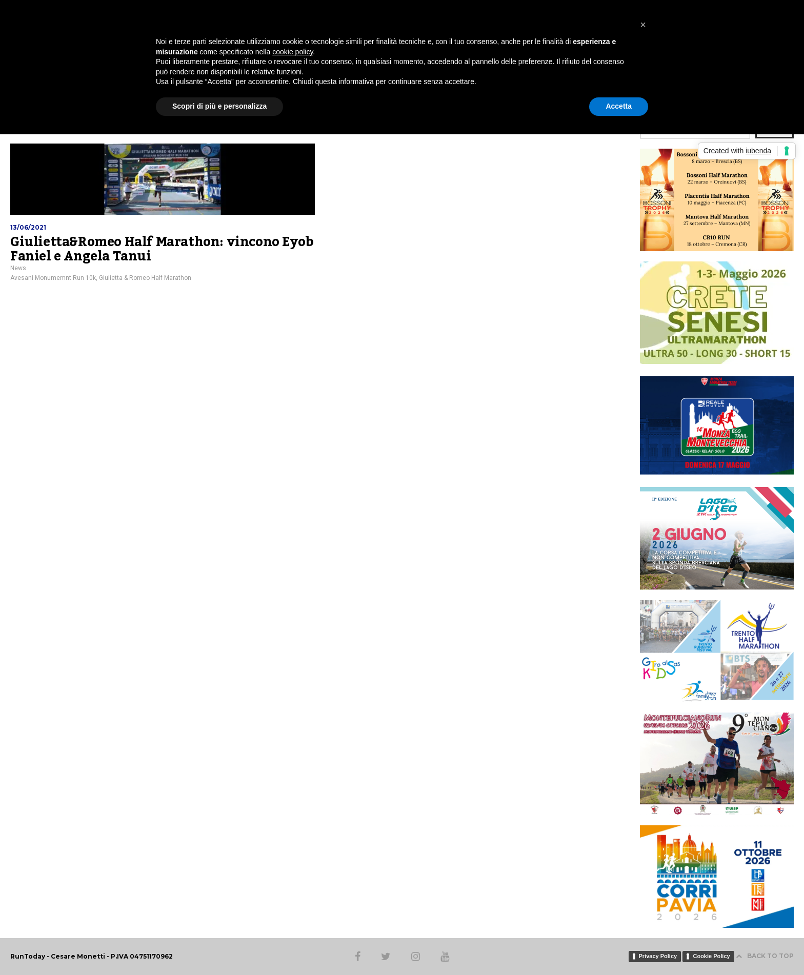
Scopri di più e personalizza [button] (219, 106)
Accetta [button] (619, 106)
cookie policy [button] (292, 52)
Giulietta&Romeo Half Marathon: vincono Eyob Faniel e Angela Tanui (162, 249)
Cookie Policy (711, 956)
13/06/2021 (28, 227)
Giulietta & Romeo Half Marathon (145, 277)
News (18, 268)
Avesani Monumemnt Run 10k (53, 277)
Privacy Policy (658, 956)
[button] (643, 24)
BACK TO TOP (765, 956)
